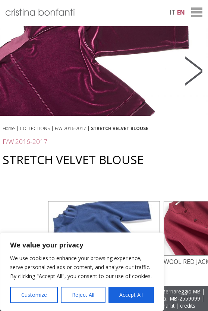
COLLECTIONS (35, 128)
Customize (34, 294)
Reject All (83, 294)
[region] (82, 272)
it (173, 12)
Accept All (131, 294)
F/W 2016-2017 (70, 128)
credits (187, 305)
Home (9, 128)
